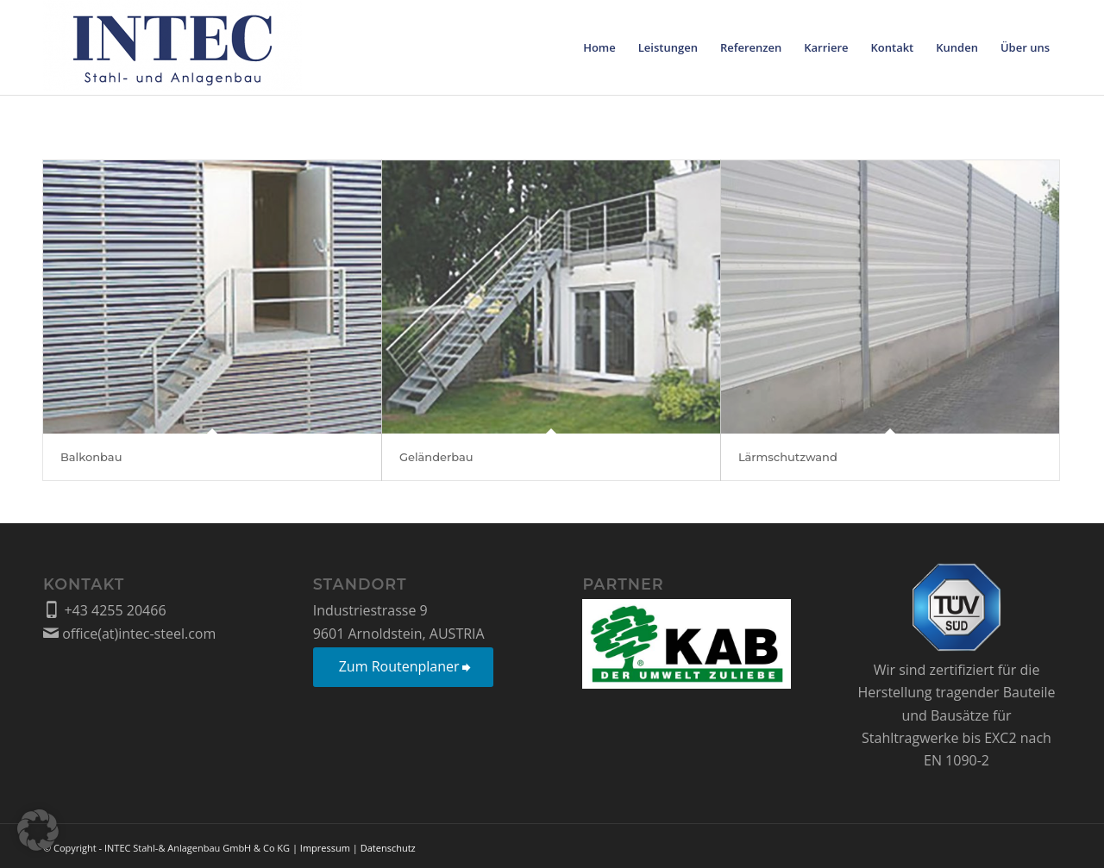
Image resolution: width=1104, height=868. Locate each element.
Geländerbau (436, 457)
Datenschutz (388, 847)
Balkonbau (91, 457)
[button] (38, 830)
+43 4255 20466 (104, 610)
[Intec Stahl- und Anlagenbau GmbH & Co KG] (172, 47)
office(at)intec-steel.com (129, 633)
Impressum (325, 847)
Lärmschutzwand (787, 457)
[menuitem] (599, 47)
